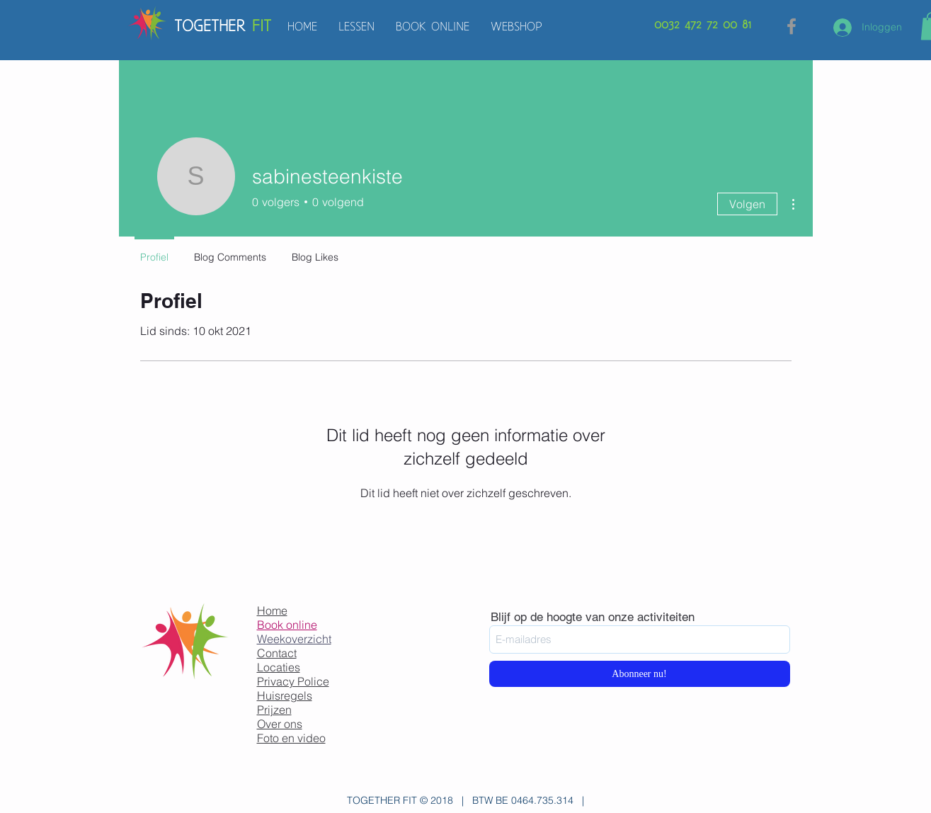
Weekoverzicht (294, 639)
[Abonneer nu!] (639, 674)
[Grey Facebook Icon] (791, 26)
